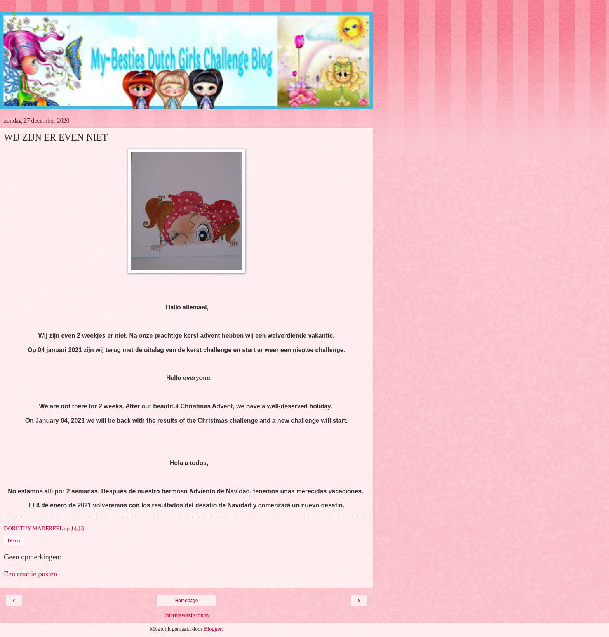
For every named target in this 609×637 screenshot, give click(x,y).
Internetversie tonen (186, 615)
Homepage (186, 600)
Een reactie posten (30, 574)
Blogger (213, 629)
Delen (14, 540)
